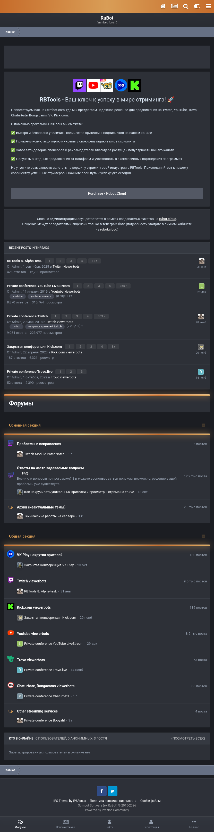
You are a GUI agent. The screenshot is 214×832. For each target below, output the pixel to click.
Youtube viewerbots (66, 290)
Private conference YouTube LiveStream (39, 285)
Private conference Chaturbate (46, 692)
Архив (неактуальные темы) (41, 503)
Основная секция (25, 421)
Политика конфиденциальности (113, 797)
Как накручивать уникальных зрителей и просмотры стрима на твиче (79, 488)
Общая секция (22, 532)
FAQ (25, 470)
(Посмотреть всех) (188, 735)
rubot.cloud (167, 219)
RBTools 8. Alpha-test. (25, 260)
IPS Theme (61, 797)
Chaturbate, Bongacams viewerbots (46, 682)
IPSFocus (79, 797)
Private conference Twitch (28, 314)
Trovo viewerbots (63, 374)
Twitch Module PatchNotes (44, 450)
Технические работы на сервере (49, 512)
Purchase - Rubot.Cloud (107, 193)
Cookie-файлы (150, 797)
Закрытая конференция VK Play (49, 561)
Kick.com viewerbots (66, 349)
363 (101, 314)
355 (123, 285)
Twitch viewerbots (66, 266)
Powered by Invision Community (107, 806)
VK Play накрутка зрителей (40, 551)
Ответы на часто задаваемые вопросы (50, 464)
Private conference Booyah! (44, 716)
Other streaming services (37, 708)
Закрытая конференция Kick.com (35, 344)
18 (95, 260)
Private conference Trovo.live (30, 368)
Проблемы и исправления (39, 440)
